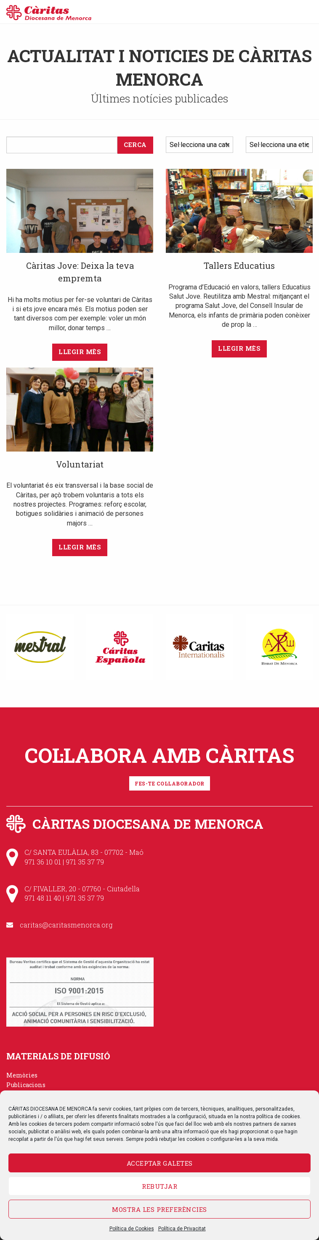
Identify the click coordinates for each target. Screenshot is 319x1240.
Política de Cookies (131, 1229)
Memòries (21, 1075)
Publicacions (25, 1085)
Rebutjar (159, 1186)
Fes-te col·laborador (170, 783)
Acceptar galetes (160, 1163)
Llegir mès (79, 352)
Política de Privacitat (182, 1229)
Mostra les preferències (159, 1209)
